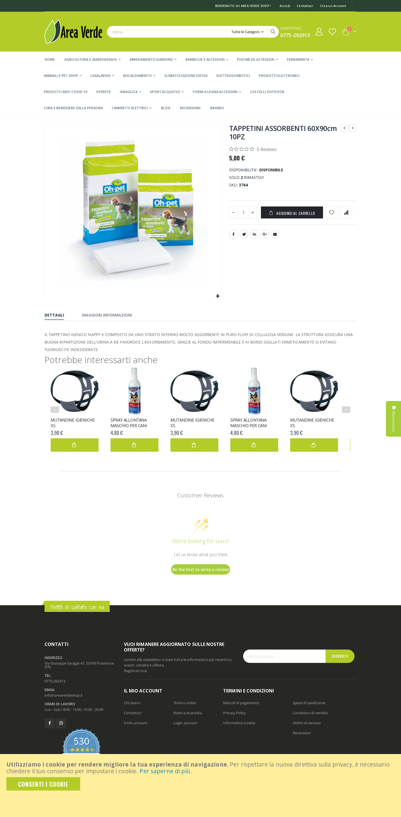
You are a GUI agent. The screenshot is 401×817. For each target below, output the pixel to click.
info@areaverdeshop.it (64, 695)
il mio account (135, 722)
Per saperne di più (165, 771)
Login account (185, 722)
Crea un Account (333, 6)
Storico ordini (184, 702)
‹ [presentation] (55, 409)
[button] (217, 296)
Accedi (285, 6)
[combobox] (193, 32)
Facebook (233, 235)
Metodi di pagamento (241, 702)
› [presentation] (346, 409)
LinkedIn (254, 235)
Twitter (243, 235)
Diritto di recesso (307, 722)
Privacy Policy (234, 712)
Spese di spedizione (309, 702)
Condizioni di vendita (310, 712)
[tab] (58, 315)
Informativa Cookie (239, 722)
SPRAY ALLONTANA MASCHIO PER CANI (129, 422)
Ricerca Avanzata (187, 712)
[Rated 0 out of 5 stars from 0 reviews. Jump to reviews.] (253, 149)
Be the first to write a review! (200, 569)
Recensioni (302, 732)
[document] (201, 776)
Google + (264, 235)
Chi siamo (132, 702)
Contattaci (305, 6)
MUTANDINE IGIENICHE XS (72, 422)
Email (275, 235)
